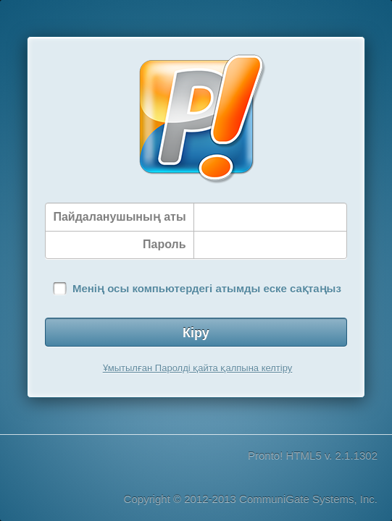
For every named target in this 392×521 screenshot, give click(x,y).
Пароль (164, 244)
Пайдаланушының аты (119, 217)
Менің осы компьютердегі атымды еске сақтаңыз (206, 288)
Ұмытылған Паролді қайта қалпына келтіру (198, 368)
